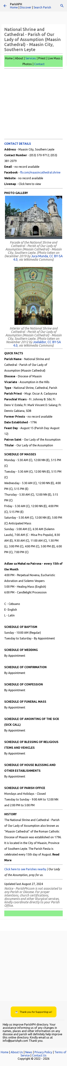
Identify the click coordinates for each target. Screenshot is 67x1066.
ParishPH (16, 4)
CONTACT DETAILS (17, 143)
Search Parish (42, 7)
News (28, 1052)
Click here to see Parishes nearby (25, 869)
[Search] (62, 5)
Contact (39, 64)
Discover (25, 7)
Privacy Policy (43, 1052)
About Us (17, 1052)
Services (30, 58)
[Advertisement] (33, 104)
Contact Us (39, 1055)
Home (14, 7)
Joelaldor (39, 342)
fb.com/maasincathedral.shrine (40, 172)
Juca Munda (39, 256)
